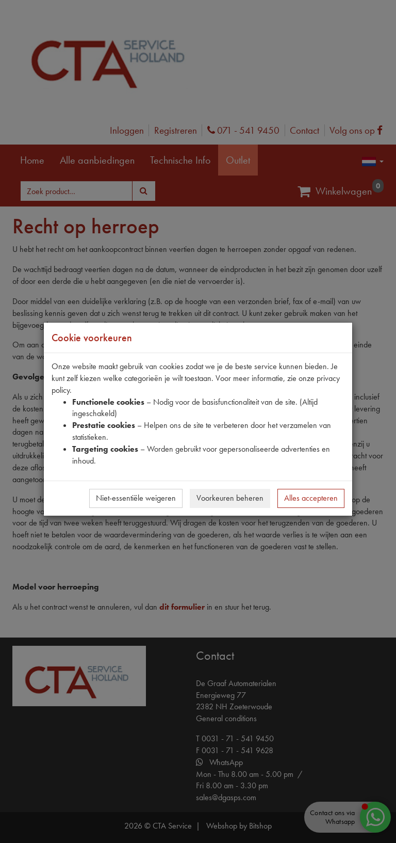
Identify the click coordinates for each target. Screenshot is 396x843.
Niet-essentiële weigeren (136, 497)
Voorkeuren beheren (229, 497)
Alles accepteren (311, 497)
